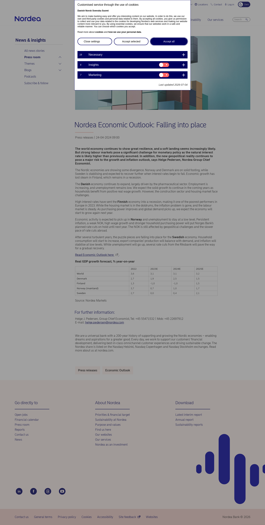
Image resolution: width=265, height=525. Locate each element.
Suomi (105, 10)
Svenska (96, 10)
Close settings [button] (92, 41)
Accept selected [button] (131, 41)
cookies (99, 32)
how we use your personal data (124, 32)
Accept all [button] (169, 41)
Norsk (88, 10)
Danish (81, 10)
